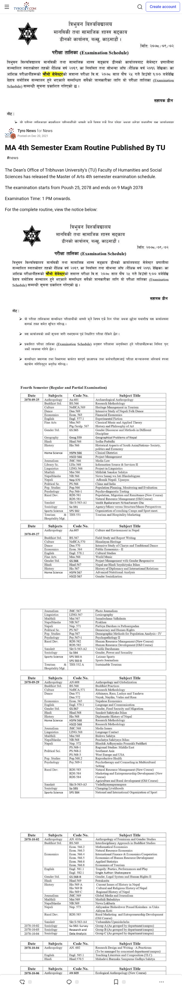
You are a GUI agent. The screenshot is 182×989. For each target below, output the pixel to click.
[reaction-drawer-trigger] (25, 982)
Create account (163, 6)
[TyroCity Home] (25, 7)
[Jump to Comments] (72, 982)
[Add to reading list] (119, 982)
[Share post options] (161, 982)
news (12, 158)
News (48, 130)
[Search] (140, 7)
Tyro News (27, 130)
